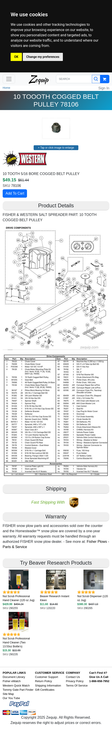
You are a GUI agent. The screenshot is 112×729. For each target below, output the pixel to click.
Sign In (103, 88)
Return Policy (43, 681)
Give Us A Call (98, 677)
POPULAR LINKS (14, 672)
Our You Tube (11, 698)
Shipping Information (48, 685)
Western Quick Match (16, 685)
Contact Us (73, 677)
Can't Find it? (98, 672)
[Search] (96, 79)
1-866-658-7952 (99, 681)
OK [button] (16, 57)
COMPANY (73, 672)
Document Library (14, 677)
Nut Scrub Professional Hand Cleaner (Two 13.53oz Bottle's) (16, 642)
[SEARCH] (74, 79)
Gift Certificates (44, 689)
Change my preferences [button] (42, 57)
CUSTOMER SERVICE (49, 672)
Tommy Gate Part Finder (18, 689)
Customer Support (46, 677)
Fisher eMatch (12, 681)
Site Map (8, 694)
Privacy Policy (75, 681)
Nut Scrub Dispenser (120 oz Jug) (92, 598)
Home (6, 87)
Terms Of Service (77, 685)
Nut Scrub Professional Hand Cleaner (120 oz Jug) (19, 598)
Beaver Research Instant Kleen (54, 598)
